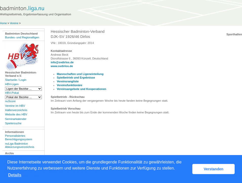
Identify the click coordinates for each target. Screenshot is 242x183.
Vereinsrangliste (68, 81)
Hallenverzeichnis (16, 110)
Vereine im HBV (15, 105)
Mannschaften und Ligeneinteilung (80, 73)
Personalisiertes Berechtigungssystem (18, 137)
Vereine (14, 23)
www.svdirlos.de (62, 66)
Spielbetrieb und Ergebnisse (76, 77)
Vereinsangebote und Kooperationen (81, 88)
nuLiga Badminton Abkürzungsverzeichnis (19, 145)
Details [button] (14, 175)
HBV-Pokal (12, 92)
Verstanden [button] (214, 169)
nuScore (10, 101)
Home (3, 23)
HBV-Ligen (11, 84)
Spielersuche (13, 123)
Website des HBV (16, 114)
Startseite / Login (15, 79)
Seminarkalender (16, 118)
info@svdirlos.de (62, 62)
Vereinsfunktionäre (69, 85)
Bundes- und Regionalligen (22, 37)
